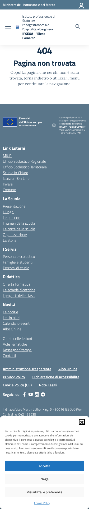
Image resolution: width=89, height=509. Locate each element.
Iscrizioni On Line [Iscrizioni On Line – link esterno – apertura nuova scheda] (16, 178)
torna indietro (36, 78)
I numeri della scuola (19, 223)
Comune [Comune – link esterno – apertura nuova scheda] (9, 190)
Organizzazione (15, 234)
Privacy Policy (14, 377)
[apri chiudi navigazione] (8, 27)
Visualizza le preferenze (44, 492)
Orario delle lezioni (17, 338)
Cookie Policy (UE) (17, 385)
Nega (45, 479)
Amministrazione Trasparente (27, 369)
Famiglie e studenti (18, 262)
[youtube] (30, 394)
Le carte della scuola (19, 229)
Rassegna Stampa (17, 350)
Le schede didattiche (19, 290)
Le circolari (11, 317)
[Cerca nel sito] (77, 27)
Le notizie (10, 312)
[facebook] (24, 394)
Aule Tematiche (15, 344)
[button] (82, 422)
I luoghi (8, 212)
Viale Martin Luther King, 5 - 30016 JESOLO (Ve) (48, 409)
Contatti (9, 355)
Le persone (11, 217)
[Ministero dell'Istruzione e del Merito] (29, 4)
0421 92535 (27, 414)
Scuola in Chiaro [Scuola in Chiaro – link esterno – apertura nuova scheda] (15, 173)
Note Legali (48, 385)
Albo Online (12, 329)
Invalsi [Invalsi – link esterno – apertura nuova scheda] (8, 184)
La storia (9, 240)
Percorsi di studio (16, 268)
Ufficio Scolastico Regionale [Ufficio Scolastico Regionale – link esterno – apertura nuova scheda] (24, 161)
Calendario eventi (16, 323)
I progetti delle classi (19, 295)
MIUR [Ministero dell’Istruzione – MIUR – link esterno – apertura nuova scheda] (7, 155)
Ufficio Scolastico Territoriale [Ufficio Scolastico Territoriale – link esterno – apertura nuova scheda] (25, 167)
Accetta (44, 466)
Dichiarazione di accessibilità (55, 377)
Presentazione (14, 206)
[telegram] (43, 394)
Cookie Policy (42, 503)
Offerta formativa (16, 284)
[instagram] (37, 394)
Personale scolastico (19, 256)
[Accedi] (81, 5)
